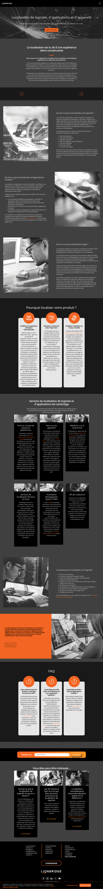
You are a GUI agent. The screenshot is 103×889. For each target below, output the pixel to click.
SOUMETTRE (76, 754)
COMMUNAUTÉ (69, 848)
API (80, 502)
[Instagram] (47, 878)
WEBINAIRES (48, 853)
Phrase (45, 533)
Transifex (56, 531)
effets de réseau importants (74, 333)
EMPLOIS (67, 846)
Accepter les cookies (85, 885)
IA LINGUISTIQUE (31, 846)
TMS (49, 502)
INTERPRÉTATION (30, 851)
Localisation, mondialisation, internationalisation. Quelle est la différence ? (77, 793)
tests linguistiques (31, 218)
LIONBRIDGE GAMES (31, 853)
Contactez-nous (27, 716)
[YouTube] (59, 878)
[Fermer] (100, 885)
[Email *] (52, 754)
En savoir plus (10, 645)
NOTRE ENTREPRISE (50, 846)
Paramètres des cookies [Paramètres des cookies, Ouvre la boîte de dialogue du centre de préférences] (72, 885)
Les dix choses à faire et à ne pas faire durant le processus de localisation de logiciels (51, 795)
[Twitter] (55, 878)
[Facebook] (43, 878)
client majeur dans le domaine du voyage (25, 437)
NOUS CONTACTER (51, 30)
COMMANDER (51, 863)
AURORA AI (29, 855)
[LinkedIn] (51, 878)
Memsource (51, 533)
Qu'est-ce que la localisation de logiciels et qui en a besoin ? (26, 792)
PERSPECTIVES (49, 851)
